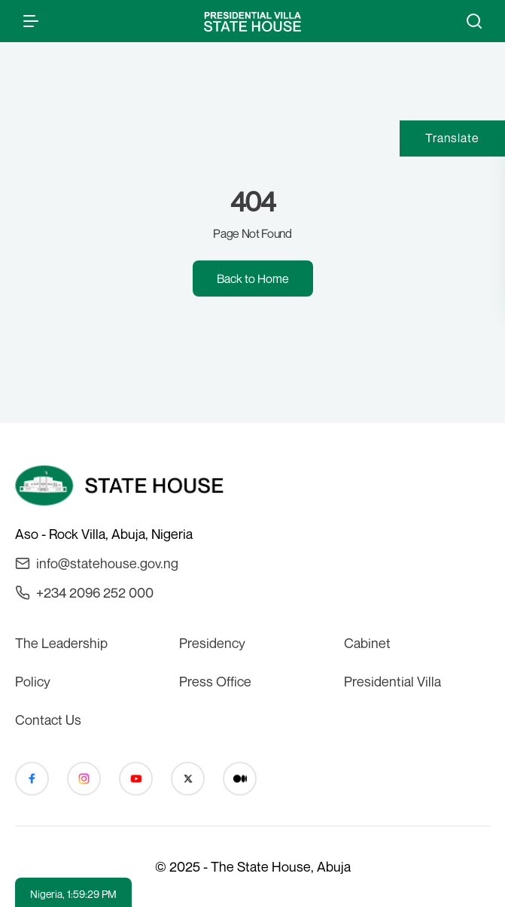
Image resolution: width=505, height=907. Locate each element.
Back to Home (253, 278)
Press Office (215, 681)
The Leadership (61, 643)
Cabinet (367, 643)
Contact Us (48, 719)
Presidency (212, 643)
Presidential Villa (392, 681)
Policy (32, 681)
